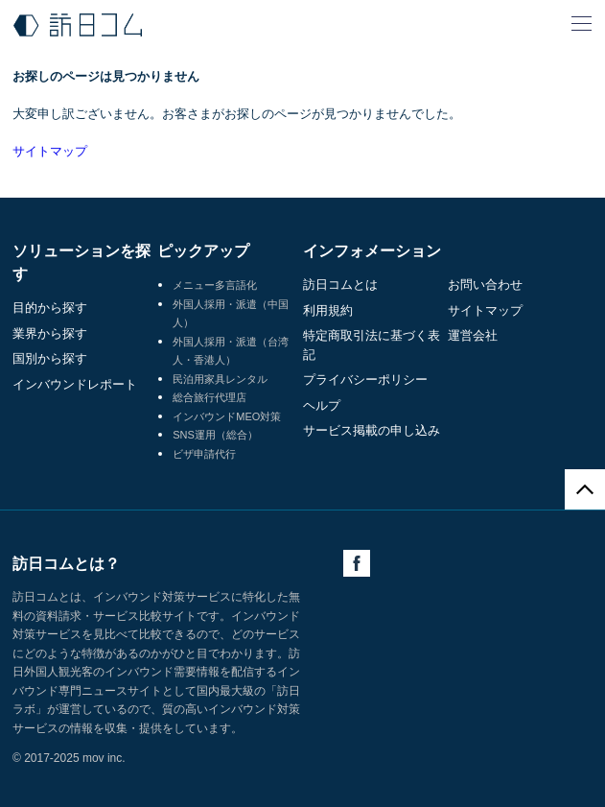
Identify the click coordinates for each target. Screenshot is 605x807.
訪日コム (77, 24)
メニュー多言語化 (215, 285)
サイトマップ (49, 151)
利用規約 (328, 310)
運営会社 (473, 335)
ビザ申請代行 (204, 454)
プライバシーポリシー (365, 379)
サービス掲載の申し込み (371, 430)
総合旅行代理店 (209, 397)
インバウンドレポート (74, 384)
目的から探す (49, 307)
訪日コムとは (340, 284)
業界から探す (49, 333)
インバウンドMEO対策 (227, 416)
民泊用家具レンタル (220, 379)
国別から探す (49, 358)
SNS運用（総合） (215, 434)
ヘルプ (321, 405)
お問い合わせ (485, 284)
